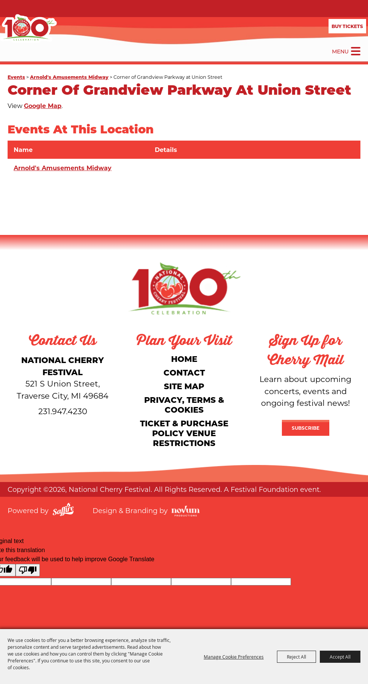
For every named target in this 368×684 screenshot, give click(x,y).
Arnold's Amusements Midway (69, 77)
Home (184, 358)
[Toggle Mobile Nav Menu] (355, 51)
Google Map (42, 106)
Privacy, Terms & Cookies (184, 404)
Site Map (184, 385)
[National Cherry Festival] (28, 28)
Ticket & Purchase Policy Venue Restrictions (184, 433)
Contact (184, 372)
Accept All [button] (340, 657)
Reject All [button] (296, 657)
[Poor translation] (28, 570)
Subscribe (305, 428)
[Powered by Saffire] (63, 510)
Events (16, 77)
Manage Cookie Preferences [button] (234, 657)
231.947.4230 (62, 411)
